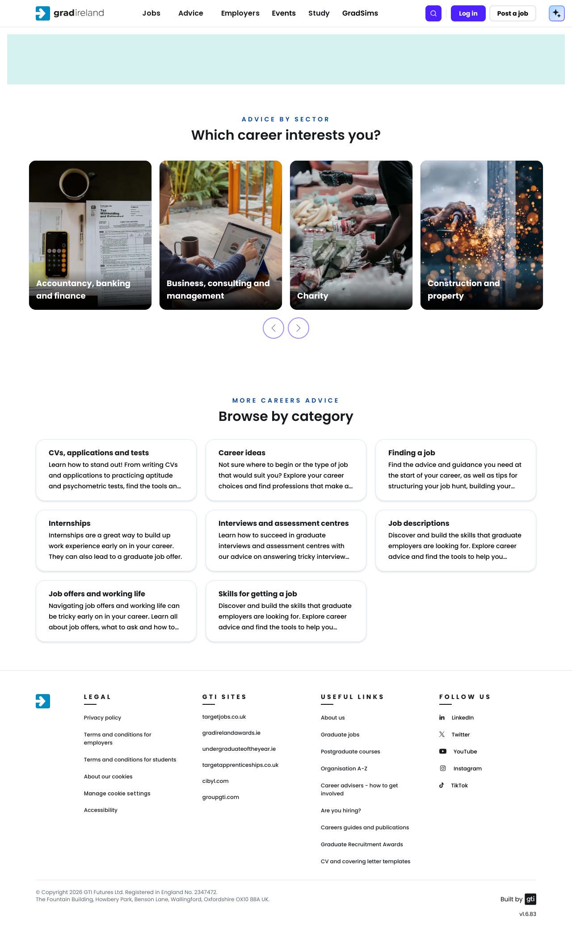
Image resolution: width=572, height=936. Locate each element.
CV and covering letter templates (366, 861)
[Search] (433, 13)
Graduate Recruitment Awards (362, 845)
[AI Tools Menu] (557, 13)
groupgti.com (220, 797)
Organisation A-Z (344, 769)
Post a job (512, 13)
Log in (468, 13)
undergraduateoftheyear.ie (239, 749)
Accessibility (101, 810)
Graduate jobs (340, 735)
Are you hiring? (341, 811)
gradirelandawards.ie (231, 733)
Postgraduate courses (350, 752)
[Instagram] (460, 768)
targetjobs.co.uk (224, 717)
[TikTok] (453, 785)
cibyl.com (215, 781)
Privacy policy (103, 718)
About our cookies (108, 777)
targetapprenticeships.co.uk (240, 765)
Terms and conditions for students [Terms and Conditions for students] (130, 760)
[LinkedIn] (456, 717)
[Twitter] (454, 734)
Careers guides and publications (365, 828)
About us (333, 718)
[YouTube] (458, 751)
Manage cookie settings (117, 793)
